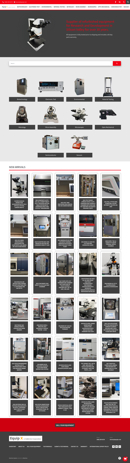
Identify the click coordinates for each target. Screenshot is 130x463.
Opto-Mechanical (103, 7)
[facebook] (115, 2)
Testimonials (47, 446)
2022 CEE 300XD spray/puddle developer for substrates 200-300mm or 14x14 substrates (19, 244)
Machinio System (13, 458)
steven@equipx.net (21, 2)
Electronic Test (34, 7)
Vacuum (126, 7)
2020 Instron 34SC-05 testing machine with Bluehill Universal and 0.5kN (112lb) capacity (19, 408)
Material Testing (59, 7)
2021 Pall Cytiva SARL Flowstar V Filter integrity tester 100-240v (111, 204)
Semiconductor (116, 7)
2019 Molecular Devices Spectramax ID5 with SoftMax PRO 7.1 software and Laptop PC (19, 285)
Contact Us (74, 446)
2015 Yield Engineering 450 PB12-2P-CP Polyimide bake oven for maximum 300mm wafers (19, 367)
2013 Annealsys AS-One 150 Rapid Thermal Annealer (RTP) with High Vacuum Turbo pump (65, 244)
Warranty (84, 446)
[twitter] (124, 2)
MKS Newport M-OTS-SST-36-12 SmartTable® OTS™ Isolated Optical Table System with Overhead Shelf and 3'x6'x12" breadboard (42, 204)
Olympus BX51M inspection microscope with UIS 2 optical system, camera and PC (19, 204)
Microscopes (92, 7)
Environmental (47, 7)
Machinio (25, 458)
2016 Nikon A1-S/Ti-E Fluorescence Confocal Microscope (111, 285)
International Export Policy (99, 446)
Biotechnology (22, 7)
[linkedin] (120, 2)
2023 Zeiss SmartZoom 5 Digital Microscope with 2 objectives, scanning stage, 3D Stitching (42, 408)
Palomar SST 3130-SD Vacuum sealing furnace (65, 327)
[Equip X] (25, 438)
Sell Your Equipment (34, 446)
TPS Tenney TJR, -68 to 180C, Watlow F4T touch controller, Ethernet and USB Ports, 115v (88, 367)
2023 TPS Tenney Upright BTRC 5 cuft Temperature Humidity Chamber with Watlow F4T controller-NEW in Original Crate (87, 204)
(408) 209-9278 (8, 2)
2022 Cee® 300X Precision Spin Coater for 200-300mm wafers (65, 204)
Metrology (70, 7)
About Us (21, 446)
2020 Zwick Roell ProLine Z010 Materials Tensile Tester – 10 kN (42, 327)
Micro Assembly (81, 7)
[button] (22, 7)
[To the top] (119, 458)
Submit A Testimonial (61, 446)
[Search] (61, 63)
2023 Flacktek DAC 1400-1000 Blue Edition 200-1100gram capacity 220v (42, 243)
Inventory (12, 446)
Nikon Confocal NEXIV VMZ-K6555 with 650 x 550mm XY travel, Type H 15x (65, 407)
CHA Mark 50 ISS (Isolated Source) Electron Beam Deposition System (42, 367)
